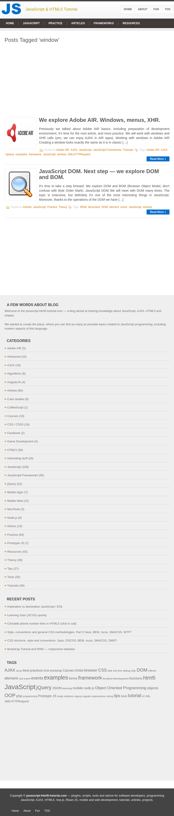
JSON (57, 688)
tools (124, 696)
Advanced (13, 356)
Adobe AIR (62, 149)
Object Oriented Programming (120, 688)
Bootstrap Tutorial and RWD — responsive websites (41, 649)
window (61, 154)
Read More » (158, 158)
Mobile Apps (15, 492)
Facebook (13, 433)
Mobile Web (15, 500)
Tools (10, 577)
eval (21, 678)
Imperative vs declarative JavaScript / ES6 (35, 606)
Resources (131, 23)
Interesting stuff (17, 458)
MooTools (13, 509)
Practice (55, 23)
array (19, 670)
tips (117, 695)
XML (147, 696)
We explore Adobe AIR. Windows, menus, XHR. (99, 120)
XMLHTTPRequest (79, 154)
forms (73, 678)
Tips (10, 568)
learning (67, 688)
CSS (102, 670)
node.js (89, 688)
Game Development (20, 441)
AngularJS (14, 382)
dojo (133, 670)
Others (11, 526)
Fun (156, 9)
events (37, 678)
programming (30, 696)
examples (21, 154)
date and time (115, 670)
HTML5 (12, 450)
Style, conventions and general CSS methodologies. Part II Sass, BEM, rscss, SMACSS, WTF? (69, 632)
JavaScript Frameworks (107, 149)
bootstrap (56, 670)
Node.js (12, 517)
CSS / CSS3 (15, 424)
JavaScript (31, 23)
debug (126, 670)
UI (143, 696)
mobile (78, 688)
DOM (105, 207)
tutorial (134, 695)
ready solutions (65, 696)
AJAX (73, 149)
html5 (149, 678)
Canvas (68, 670)
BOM (83, 207)
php (19, 696)
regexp (78, 696)
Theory (63, 207)
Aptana (9, 154)
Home (128, 9)
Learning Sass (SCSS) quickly (27, 615)
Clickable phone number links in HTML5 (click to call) (41, 623)
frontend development (116, 678)
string (110, 696)
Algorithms (14, 373)
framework (35, 154)
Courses (12, 416)
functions (135, 678)
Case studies (15, 399)
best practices (33, 670)
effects (152, 670)
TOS (167, 9)
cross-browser (86, 670)
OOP (10, 695)
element (114, 207)
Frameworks (104, 23)
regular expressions (94, 696)
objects (152, 688)
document (94, 207)
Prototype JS (15, 543)
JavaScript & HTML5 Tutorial (51, 9)
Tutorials (128, 149)
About (142, 9)
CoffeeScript (15, 407)
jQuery (11, 484)
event (124, 207)
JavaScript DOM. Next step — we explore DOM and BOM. (99, 174)
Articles (78, 23)
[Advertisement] (87, 78)
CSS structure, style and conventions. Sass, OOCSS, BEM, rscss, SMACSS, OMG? (62, 640)
